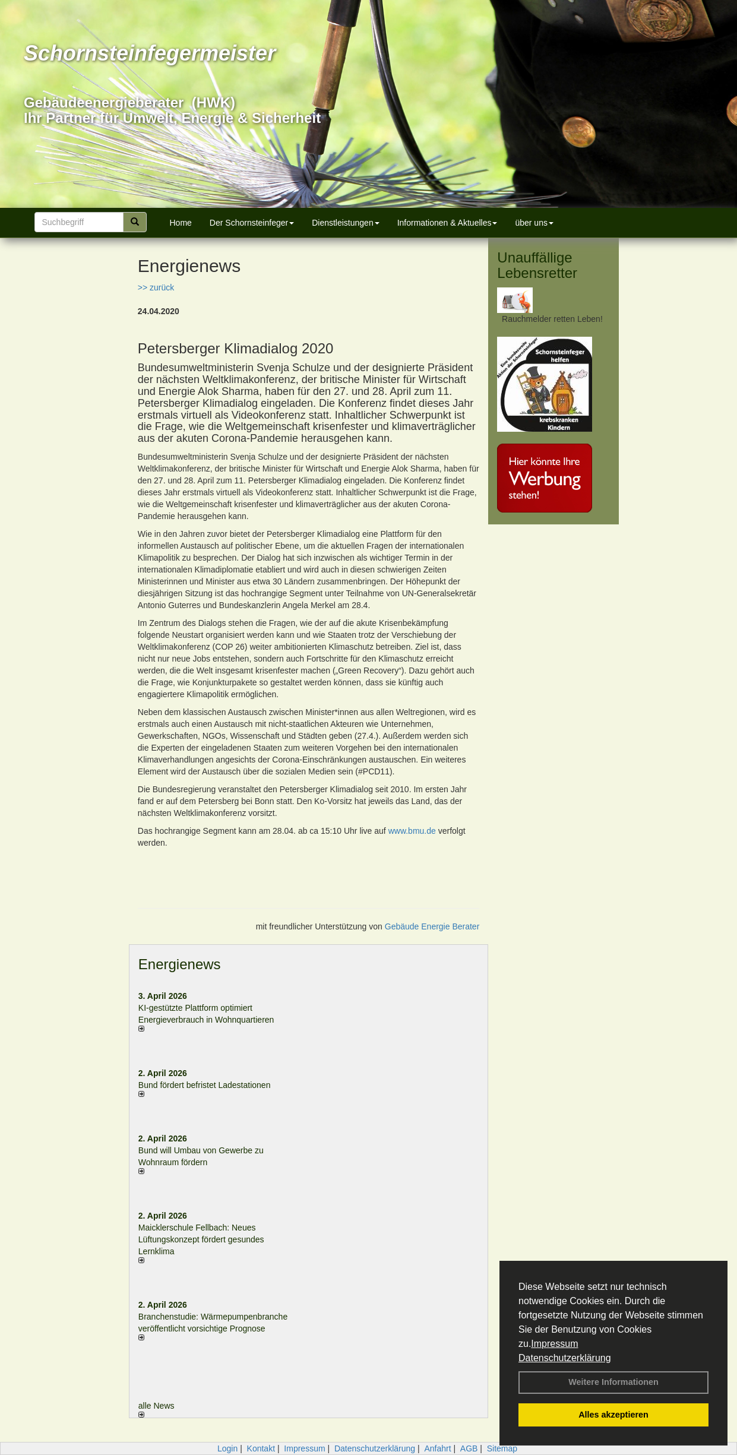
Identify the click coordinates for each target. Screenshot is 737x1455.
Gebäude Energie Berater (432, 926)
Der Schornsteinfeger (252, 222)
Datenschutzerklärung (564, 1358)
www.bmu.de (412, 831)
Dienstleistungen (345, 222)
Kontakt (261, 1448)
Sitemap (502, 1448)
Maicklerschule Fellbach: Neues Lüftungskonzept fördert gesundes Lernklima (201, 1239)
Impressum (554, 1344)
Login (227, 1448)
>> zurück (156, 287)
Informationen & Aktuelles (447, 222)
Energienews (179, 964)
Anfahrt (437, 1448)
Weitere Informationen (613, 1382)
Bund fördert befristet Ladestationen (204, 1085)
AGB (469, 1448)
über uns (534, 222)
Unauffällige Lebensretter (537, 265)
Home (181, 222)
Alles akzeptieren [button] (613, 1414)
